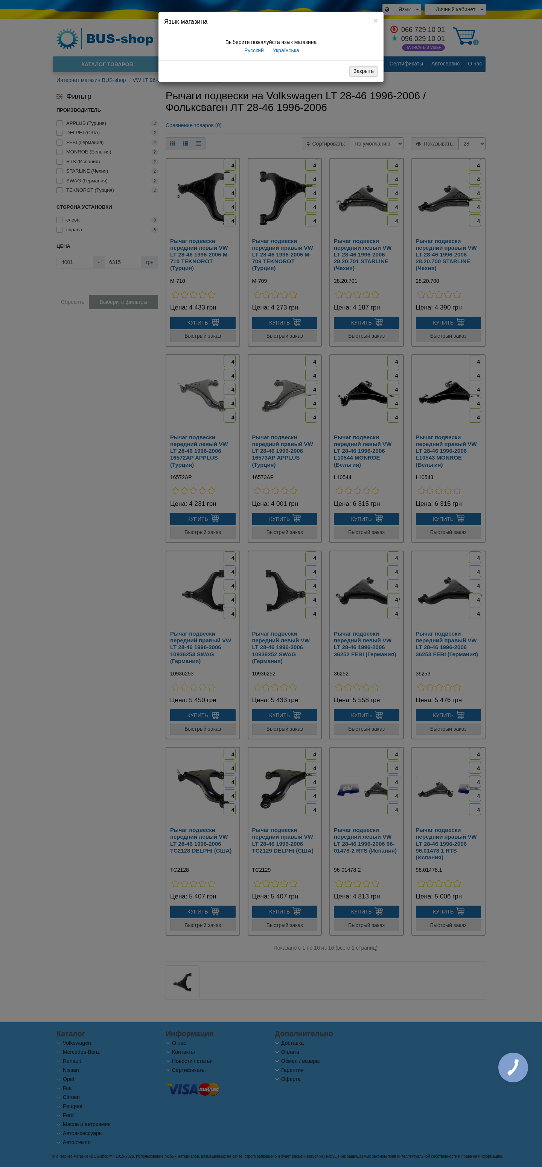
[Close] (375, 20)
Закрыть (363, 71)
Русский (253, 50)
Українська (285, 50)
